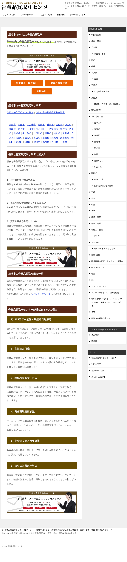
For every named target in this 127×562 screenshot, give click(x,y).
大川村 (55, 142)
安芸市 (30, 129)
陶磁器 (97, 135)
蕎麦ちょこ (99, 161)
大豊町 (19, 138)
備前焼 (97, 142)
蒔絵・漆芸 (96, 217)
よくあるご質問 (45, 14)
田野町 (28, 142)
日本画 (94, 47)
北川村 (37, 142)
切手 (93, 211)
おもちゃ (95, 242)
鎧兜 (93, 198)
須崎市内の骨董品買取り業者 (50, 112)
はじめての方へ (9, 14)
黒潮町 (17, 133)
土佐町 (28, 138)
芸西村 (46, 138)
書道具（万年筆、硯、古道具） (107, 104)
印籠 (93, 274)
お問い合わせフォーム (41, 294)
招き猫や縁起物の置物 (103, 186)
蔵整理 (94, 341)
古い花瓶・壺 (97, 116)
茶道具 (94, 98)
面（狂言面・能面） (102, 91)
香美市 (50, 124)
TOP (16, 530)
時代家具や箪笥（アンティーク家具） (107, 261)
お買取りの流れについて (101, 370)
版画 (93, 60)
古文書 (94, 72)
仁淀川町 (38, 133)
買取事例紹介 (27, 14)
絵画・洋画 (96, 41)
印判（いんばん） (99, 267)
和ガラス (98, 167)
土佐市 (59, 124)
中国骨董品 (96, 35)
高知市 (12, 124)
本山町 (37, 138)
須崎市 (12, 129)
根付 (93, 280)
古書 (96, 79)
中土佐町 (26, 133)
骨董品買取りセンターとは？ (103, 358)
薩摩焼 (97, 129)
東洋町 (19, 142)
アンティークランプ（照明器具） (105, 293)
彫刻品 (94, 173)
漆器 (96, 154)
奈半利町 (64, 138)
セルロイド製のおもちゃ (104, 248)
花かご (97, 236)
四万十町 (40, 129)
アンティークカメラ (100, 286)
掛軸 (93, 66)
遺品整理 (95, 335)
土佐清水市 (52, 129)
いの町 (68, 124)
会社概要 (61, 14)
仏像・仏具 (99, 179)
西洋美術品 (96, 110)
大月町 (66, 133)
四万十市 (31, 124)
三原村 (63, 142)
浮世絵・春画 (100, 54)
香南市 (41, 124)
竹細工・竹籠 (97, 230)
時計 (93, 204)
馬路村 (46, 142)
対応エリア (96, 364)
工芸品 (94, 85)
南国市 (21, 124)
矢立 (93, 312)
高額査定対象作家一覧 (100, 318)
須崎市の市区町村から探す (20, 112)
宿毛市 (21, 129)
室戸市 (63, 129)
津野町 (48, 133)
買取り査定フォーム (78, 14)
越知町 (57, 133)
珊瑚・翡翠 (96, 223)
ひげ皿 (97, 148)
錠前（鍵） (96, 255)
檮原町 (55, 138)
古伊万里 (98, 123)
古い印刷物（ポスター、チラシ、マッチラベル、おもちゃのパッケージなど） (107, 302)
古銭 (93, 192)
